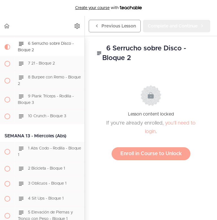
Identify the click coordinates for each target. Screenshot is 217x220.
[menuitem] (77, 26)
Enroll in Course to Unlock (151, 153)
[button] (7, 26)
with (108, 8)
